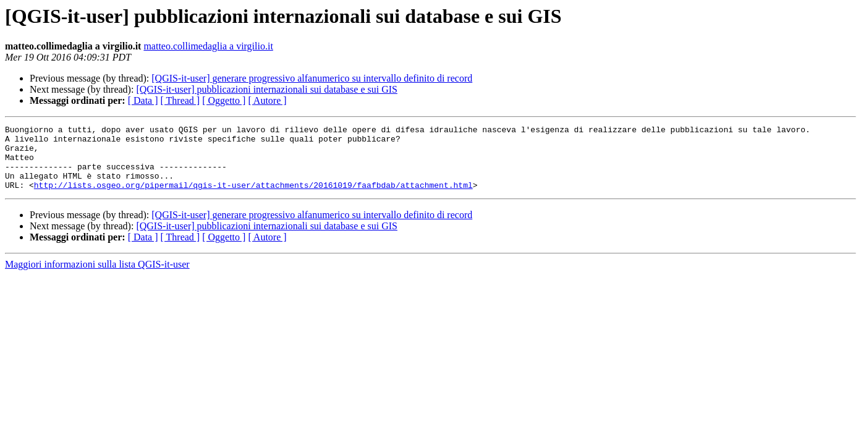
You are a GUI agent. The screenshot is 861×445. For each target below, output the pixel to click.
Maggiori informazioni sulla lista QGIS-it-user (97, 277)
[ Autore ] (267, 100)
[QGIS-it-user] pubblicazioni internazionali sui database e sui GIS (266, 89)
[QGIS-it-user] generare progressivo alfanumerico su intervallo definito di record (311, 78)
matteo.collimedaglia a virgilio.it (208, 46)
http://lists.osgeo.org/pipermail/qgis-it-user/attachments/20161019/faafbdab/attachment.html (253, 197)
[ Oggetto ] (223, 100)
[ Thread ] (180, 100)
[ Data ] (143, 100)
